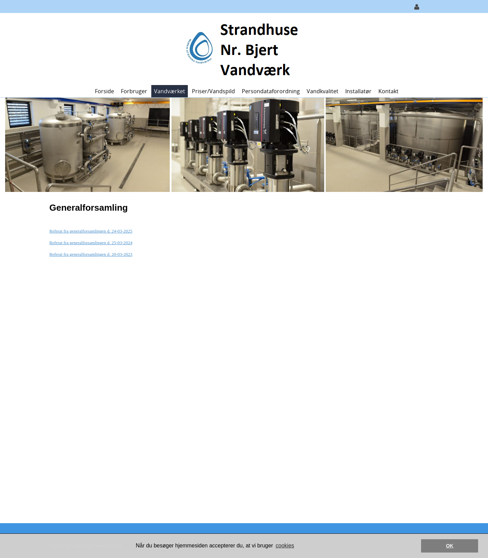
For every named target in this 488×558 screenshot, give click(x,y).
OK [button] (450, 545)
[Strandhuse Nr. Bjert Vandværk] (241, 48)
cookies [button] (285, 545)
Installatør (358, 91)
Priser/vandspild (213, 91)
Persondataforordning (271, 91)
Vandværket (169, 91)
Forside (104, 91)
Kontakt (388, 91)
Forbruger (134, 91)
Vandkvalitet (322, 91)
